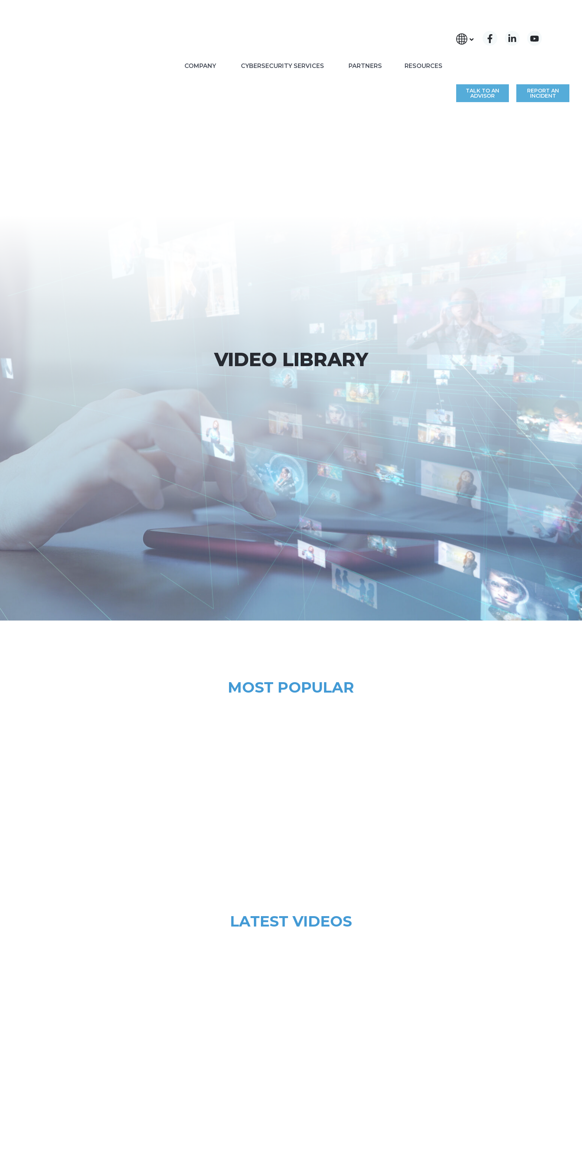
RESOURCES (423, 28)
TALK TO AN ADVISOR (482, 36)
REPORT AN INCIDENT (543, 36)
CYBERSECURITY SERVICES (282, 28)
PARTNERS (365, 28)
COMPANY (200, 28)
